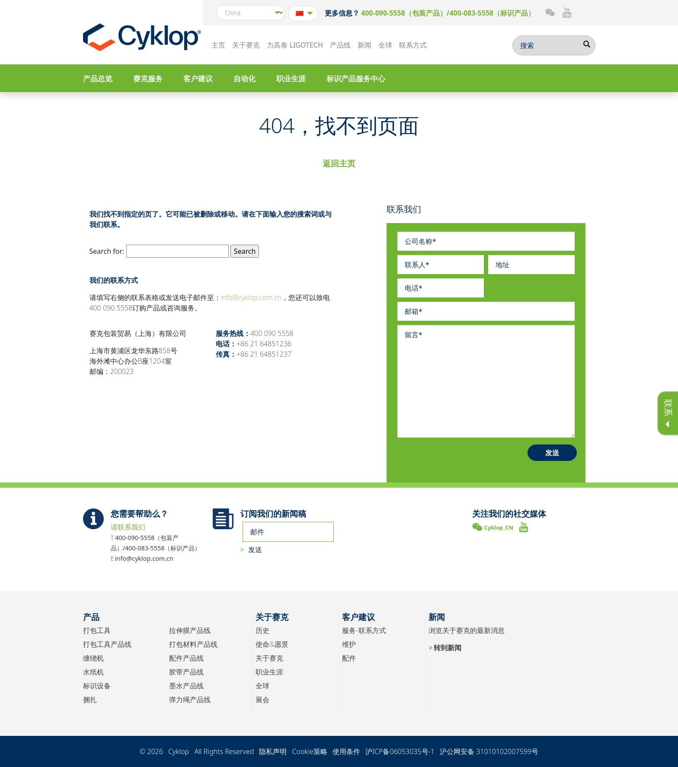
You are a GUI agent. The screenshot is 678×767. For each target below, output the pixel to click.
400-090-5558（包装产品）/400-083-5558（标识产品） (448, 13)
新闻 (364, 45)
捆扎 (90, 699)
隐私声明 (273, 751)
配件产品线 (186, 658)
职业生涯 (291, 78)
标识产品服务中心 (355, 78)
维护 (349, 644)
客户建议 (198, 78)
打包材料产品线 (193, 644)
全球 (385, 45)
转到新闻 (447, 647)
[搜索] (553, 45)
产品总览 (97, 78)
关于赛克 (246, 45)
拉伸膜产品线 (190, 630)
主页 (218, 45)
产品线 (340, 45)
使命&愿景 (272, 644)
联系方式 (413, 45)
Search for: (107, 251)
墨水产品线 (186, 685)
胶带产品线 (186, 672)
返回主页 (339, 163)
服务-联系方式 (364, 630)
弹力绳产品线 (190, 699)
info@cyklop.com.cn (251, 297)
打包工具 (97, 630)
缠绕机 (93, 658)
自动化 (244, 78)
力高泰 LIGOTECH (295, 45)
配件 (349, 658)
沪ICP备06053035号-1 (400, 751)
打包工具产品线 (107, 644)
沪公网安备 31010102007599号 (489, 751)
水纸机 (93, 672)
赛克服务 (148, 78)
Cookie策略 (309, 751)
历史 (262, 630)
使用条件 (346, 751)
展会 (262, 699)
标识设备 (97, 685)
